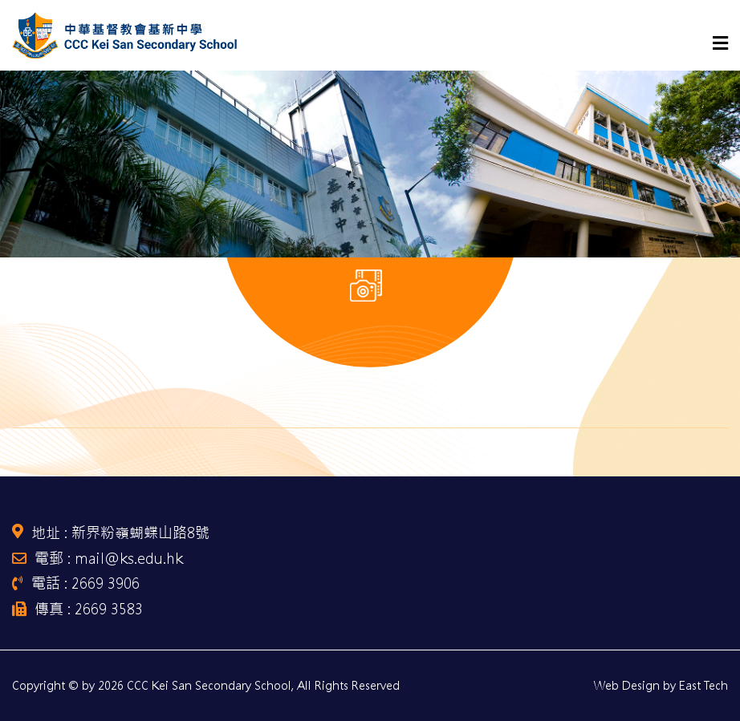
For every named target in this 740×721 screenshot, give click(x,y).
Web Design (627, 685)
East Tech (703, 685)
